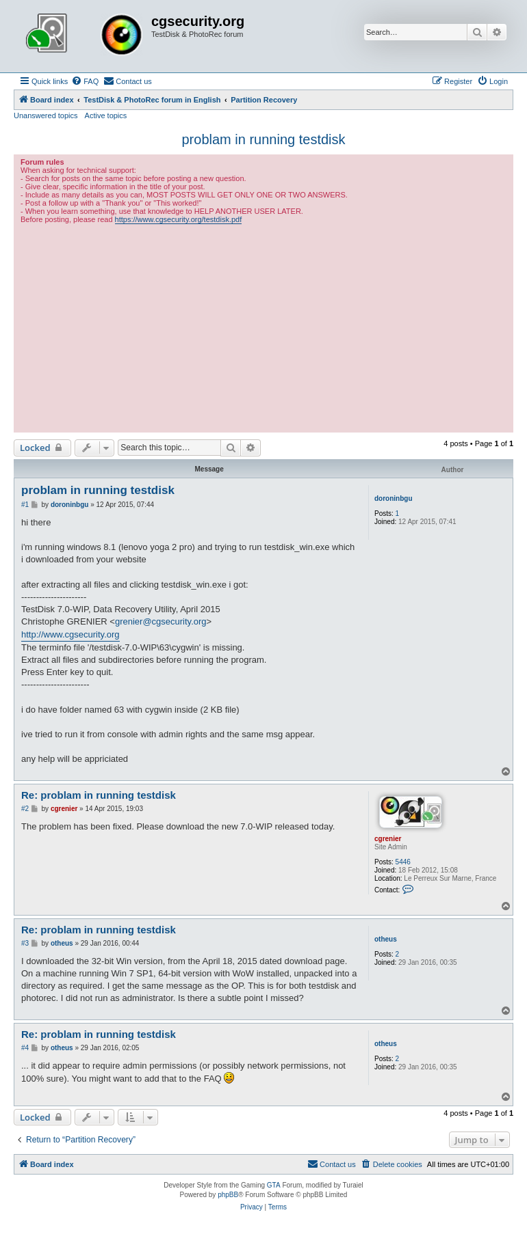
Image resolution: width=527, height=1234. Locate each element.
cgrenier (387, 838)
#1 (25, 504)
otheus (385, 939)
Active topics (106, 115)
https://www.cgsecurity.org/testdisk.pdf (178, 219)
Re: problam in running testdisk (98, 795)
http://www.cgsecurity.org (70, 634)
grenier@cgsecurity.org (161, 621)
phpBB (228, 1194)
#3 (25, 943)
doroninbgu (393, 498)
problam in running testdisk (263, 139)
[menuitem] (85, 81)
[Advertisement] (263, 326)
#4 (25, 1048)
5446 (403, 862)
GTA (274, 1185)
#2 (25, 808)
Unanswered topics (46, 115)
